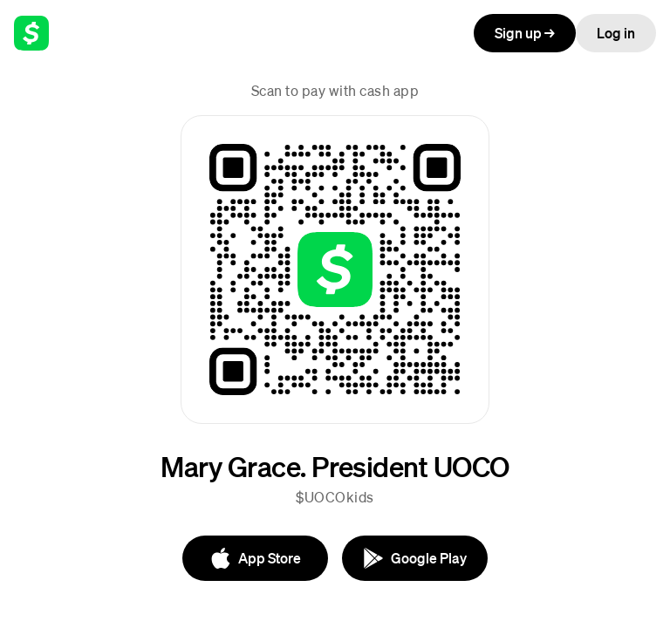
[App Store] (255, 558)
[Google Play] (415, 558)
